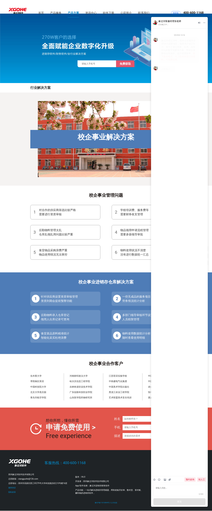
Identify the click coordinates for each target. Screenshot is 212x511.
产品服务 (56, 7)
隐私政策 (12, 492)
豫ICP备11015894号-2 (102, 503)
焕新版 (176, 7)
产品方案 (73, 7)
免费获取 (125, 63)
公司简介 (126, 7)
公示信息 (115, 503)
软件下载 (108, 7)
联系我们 (143, 7)
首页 (41, 7)
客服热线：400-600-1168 (65, 463)
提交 (175, 429)
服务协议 (12, 487)
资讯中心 (91, 7)
